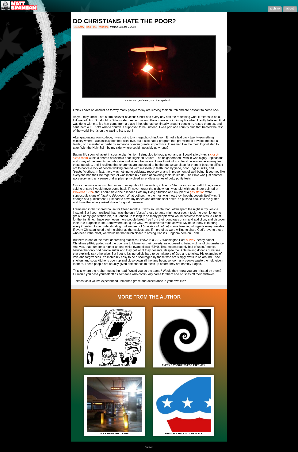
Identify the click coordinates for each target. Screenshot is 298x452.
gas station (197, 192)
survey (190, 240)
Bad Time (91, 26)
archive (275, 8)
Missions (104, 26)
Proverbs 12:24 (83, 192)
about (290, 8)
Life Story (79, 26)
